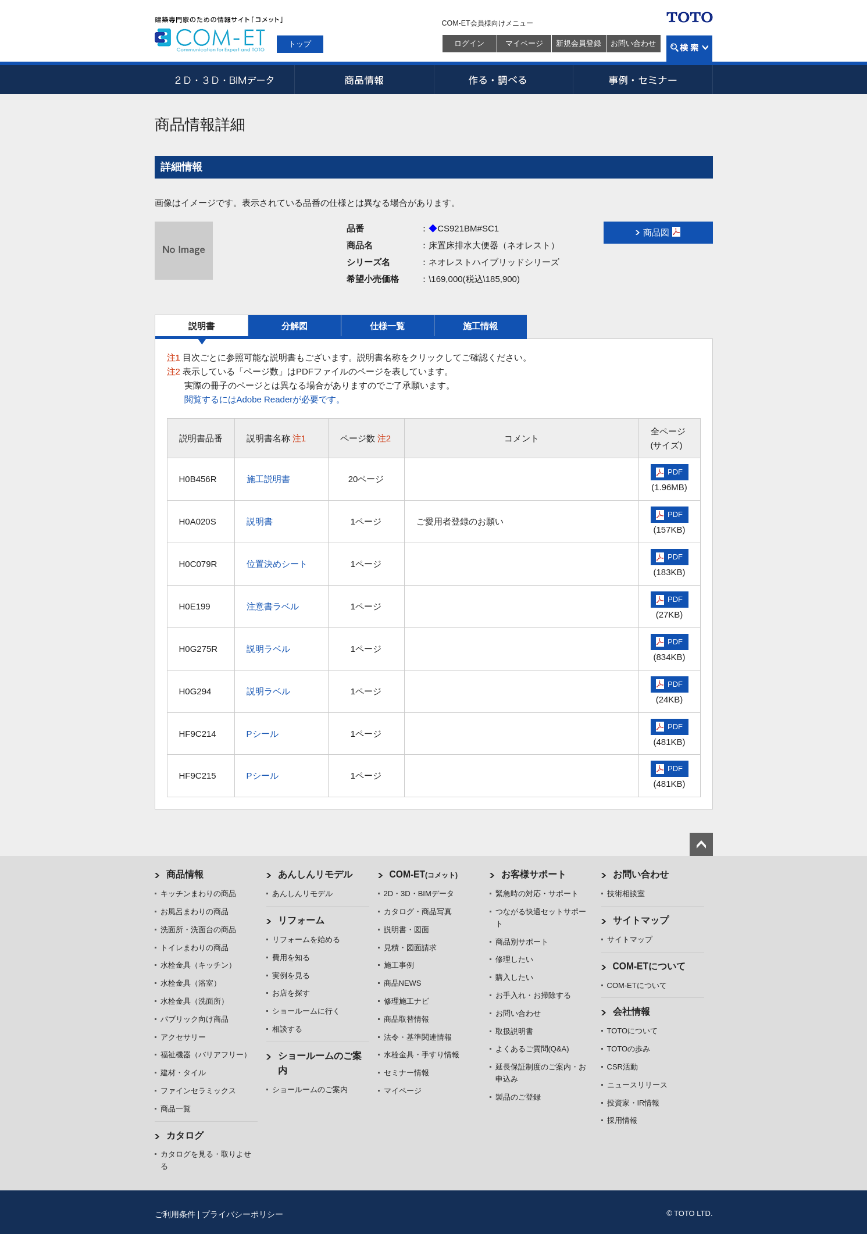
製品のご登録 (518, 1097)
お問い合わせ (633, 43)
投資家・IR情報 (633, 1103)
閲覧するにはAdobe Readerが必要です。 (264, 399)
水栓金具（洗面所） (194, 1001)
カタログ (185, 1135)
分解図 (294, 326)
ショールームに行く (306, 1011)
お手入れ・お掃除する (533, 995)
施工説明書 (268, 479)
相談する (287, 1029)
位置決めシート (277, 564)
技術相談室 (626, 893)
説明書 (201, 326)
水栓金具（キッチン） (198, 965)
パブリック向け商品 (194, 1019)
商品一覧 (175, 1108)
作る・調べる (503, 79)
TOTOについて (632, 1030)
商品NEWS (403, 983)
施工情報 (480, 326)
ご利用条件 (175, 1214)
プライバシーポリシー (242, 1214)
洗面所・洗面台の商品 (198, 929)
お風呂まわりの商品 (194, 911)
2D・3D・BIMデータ (224, 79)
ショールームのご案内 (310, 1089)
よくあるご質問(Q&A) (532, 1048)
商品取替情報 (406, 1019)
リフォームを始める (306, 939)
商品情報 (364, 79)
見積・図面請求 (410, 947)
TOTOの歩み (629, 1048)
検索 (689, 48)
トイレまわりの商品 (194, 947)
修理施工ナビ (406, 1001)
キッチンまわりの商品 (198, 893)
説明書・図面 (406, 929)
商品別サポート (521, 941)
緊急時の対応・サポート (537, 893)
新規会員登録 (578, 43)
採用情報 (622, 1120)
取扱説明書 (514, 1031)
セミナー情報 (406, 1072)
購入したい (514, 977)
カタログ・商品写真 (418, 911)
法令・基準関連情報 (418, 1037)
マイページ (524, 43)
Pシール (263, 734)
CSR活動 (622, 1066)
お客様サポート (533, 874)
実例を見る (291, 975)
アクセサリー (183, 1037)
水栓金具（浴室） (190, 983)
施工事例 (399, 965)
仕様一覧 (387, 326)
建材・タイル (183, 1072)
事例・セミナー (643, 79)
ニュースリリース (637, 1084)
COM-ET (424, 874)
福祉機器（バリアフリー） (205, 1054)
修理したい (514, 959)
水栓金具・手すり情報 (421, 1054)
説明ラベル (268, 649)
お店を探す (291, 993)
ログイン (469, 43)
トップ (299, 44)
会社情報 (631, 1012)
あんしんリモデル (315, 874)
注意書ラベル (273, 606)
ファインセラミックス (198, 1090)
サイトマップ (641, 920)
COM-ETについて (649, 966)
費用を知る (291, 957)
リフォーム (301, 920)
